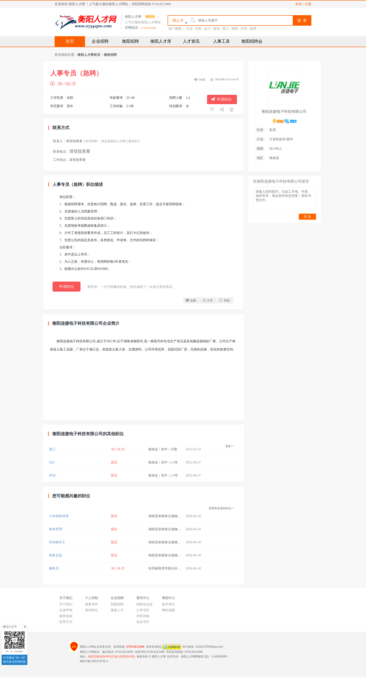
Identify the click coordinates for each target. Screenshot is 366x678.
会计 (207, 28)
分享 (210, 300)
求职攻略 (142, 616)
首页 (70, 41)
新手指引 (168, 604)
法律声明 (65, 610)
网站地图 (168, 610)
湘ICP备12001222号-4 (94, 661)
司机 (198, 28)
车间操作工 (57, 542)
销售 (235, 28)
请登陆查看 (74, 141)
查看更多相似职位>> (221, 508)
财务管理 (55, 529)
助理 (253, 28)
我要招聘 (117, 604)
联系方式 (65, 622)
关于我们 (65, 604)
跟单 (216, 28)
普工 (225, 28)
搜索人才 (117, 610)
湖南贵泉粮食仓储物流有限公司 (171, 516)
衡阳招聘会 (251, 41)
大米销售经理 (59, 516)
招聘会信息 (144, 604)
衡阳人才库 (160, 41)
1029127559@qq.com (209, 646)
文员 (189, 28)
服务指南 (65, 616)
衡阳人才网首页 (88, 54)
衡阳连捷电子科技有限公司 (284, 111)
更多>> (229, 446)
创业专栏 (142, 622)
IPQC (52, 475)
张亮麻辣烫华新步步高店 (166, 568)
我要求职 (91, 604)
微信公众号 (10, 626)
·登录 (298, 4)
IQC (52, 462)
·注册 (308, 4)
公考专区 (142, 610)
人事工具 (221, 41)
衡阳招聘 (130, 41)
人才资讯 (191, 41)
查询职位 (91, 610)
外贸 (244, 28)
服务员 (54, 568)
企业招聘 (100, 41)
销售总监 (55, 555)
